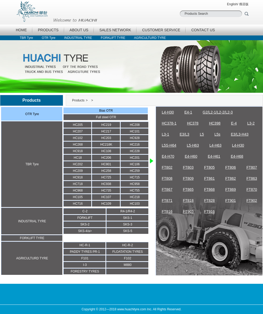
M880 (128, 265)
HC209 (78, 171)
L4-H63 (215, 145)
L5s (217, 134)
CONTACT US (203, 30)
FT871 (167, 200)
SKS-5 (127, 231)
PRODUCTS (48, 30)
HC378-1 (169, 123)
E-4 (234, 123)
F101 (84, 258)
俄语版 (244, 4)
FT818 (188, 200)
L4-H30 (168, 112)
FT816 (167, 211)
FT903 (188, 211)
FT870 (251, 189)
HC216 (135, 144)
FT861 (209, 178)
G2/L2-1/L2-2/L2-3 (218, 112)
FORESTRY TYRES (85, 271)
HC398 (215, 123)
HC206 (106, 157)
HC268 (78, 144)
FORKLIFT (85, 218)
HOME (21, 30)
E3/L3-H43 (240, 134)
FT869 (230, 189)
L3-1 (165, 134)
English (232, 4)
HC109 (106, 203)
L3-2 (251, 123)
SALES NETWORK (115, 30)
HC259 (135, 171)
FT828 (209, 200)
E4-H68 (237, 156)
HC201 (135, 157)
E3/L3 (184, 134)
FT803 (188, 167)
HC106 (135, 164)
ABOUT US (79, 30)
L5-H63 (193, 145)
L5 (202, 134)
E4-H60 (191, 156)
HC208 (135, 125)
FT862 (230, 178)
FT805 (209, 167)
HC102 (78, 138)
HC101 (135, 131)
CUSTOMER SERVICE (161, 30)
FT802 (167, 167)
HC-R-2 (127, 245)
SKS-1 (127, 218)
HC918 (78, 151)
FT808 (167, 178)
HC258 (106, 171)
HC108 (106, 151)
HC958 (135, 184)
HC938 (106, 184)
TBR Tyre (26, 38)
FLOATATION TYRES (127, 252)
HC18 (78, 157)
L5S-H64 (169, 145)
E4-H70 (168, 156)
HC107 (106, 197)
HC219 (106, 125)
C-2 (84, 211)
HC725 (106, 177)
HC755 (135, 190)
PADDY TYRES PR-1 (85, 252)
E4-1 (188, 112)
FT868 (209, 189)
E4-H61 (214, 156)
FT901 (230, 200)
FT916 (209, 211)
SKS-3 (127, 224)
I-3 (85, 265)
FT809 (188, 178)
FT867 (167, 189)
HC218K (106, 144)
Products (78, 100)
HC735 (106, 190)
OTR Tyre (48, 38)
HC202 (78, 164)
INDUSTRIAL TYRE (78, 38)
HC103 (135, 203)
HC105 (78, 197)
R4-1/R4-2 (127, 211)
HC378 (193, 123)
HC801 (106, 164)
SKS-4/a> (85, 231)
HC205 (78, 125)
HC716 (78, 203)
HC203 (106, 138)
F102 (127, 258)
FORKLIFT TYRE (113, 38)
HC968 (78, 190)
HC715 (135, 177)
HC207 (78, 131)
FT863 (251, 178)
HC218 (135, 197)
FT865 (188, 189)
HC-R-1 (84, 245)
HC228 (135, 151)
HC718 (78, 184)
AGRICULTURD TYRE (150, 38)
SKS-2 (85, 224)
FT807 (251, 167)
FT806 (230, 167)
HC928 (135, 138)
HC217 (106, 131)
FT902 (251, 200)
